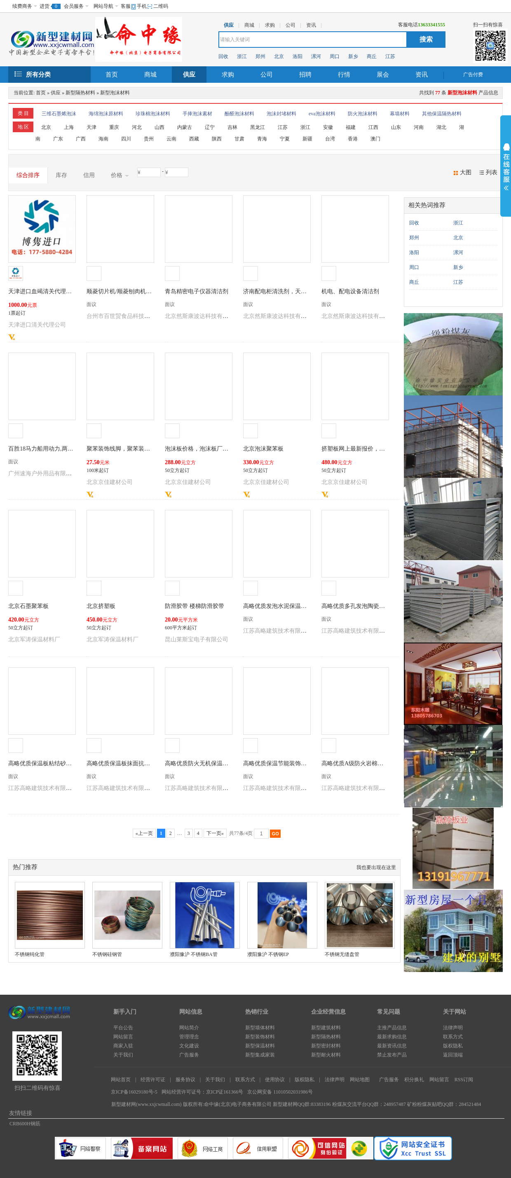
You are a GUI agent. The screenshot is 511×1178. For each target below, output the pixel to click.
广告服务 (189, 1055)
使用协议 (275, 1079)
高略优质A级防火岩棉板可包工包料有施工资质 (381, 763)
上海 (69, 127)
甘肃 (239, 139)
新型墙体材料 (260, 1028)
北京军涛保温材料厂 (34, 639)
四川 (126, 139)
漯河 (316, 56)
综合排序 (28, 175)
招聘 (305, 74)
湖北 (441, 127)
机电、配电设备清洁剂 (350, 291)
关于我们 (123, 1055)
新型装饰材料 (260, 1037)
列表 (491, 172)
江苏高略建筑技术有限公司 (277, 631)
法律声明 (453, 1028)
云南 (171, 139)
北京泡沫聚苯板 (263, 449)
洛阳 (297, 56)
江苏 (390, 56)
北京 (279, 56)
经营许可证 (153, 1079)
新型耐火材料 (326, 1055)
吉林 (232, 127)
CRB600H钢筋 (24, 1124)
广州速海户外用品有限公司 (42, 473)
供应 (189, 74)
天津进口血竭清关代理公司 (42, 291)
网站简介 (189, 1028)
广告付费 (473, 74)
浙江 (242, 56)
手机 (142, 6)
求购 (228, 74)
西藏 (194, 139)
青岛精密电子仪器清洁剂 (196, 291)
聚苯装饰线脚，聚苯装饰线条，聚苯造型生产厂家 (150, 449)
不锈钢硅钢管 (107, 954)
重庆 (114, 127)
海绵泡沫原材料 (106, 114)
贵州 (149, 139)
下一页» (215, 833)
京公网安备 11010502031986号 (280, 1092)
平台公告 (123, 1028)
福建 (351, 127)
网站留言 (123, 1037)
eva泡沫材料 (322, 114)
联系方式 (453, 1037)
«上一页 (144, 833)
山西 (159, 127)
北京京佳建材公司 (110, 482)
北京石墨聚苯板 (28, 606)
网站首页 (121, 1079)
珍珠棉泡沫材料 (153, 114)
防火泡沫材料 (362, 114)
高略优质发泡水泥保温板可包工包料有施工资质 (303, 606)
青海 (262, 139)
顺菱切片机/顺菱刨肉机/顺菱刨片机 (131, 291)
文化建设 (189, 1046)
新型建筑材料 (326, 1028)
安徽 (328, 127)
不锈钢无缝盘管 (342, 954)
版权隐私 (453, 1046)
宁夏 (285, 139)
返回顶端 (453, 1055)
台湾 (330, 139)
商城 (150, 74)
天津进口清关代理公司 (37, 325)
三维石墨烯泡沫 (59, 114)
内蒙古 (184, 127)
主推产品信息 (392, 1028)
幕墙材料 (400, 114)
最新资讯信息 (392, 1046)
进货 (44, 6)
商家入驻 (123, 1046)
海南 (103, 139)
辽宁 (210, 127)
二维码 (160, 6)
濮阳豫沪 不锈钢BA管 (194, 954)
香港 (353, 139)
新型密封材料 (326, 1046)
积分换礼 (414, 1079)
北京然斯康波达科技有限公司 (202, 316)
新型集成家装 (260, 1055)
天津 (91, 127)
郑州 (260, 56)
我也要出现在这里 (376, 867)
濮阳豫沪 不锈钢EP (268, 954)
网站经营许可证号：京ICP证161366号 (203, 1092)
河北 (137, 127)
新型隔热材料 (80, 93)
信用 (89, 175)
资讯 (421, 74)
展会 (383, 74)
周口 (335, 56)
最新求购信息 (392, 1037)
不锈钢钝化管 (30, 954)
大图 (465, 172)
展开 (505, 167)
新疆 (307, 139)
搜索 (426, 39)
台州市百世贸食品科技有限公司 (127, 316)
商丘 (372, 56)
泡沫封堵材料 (281, 114)
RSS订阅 (464, 1079)
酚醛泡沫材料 (239, 114)
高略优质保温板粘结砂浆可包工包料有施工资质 (68, 763)
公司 (266, 74)
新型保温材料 (260, 1046)
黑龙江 (257, 127)
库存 (61, 175)
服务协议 (185, 1079)
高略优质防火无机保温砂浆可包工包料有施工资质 (228, 763)
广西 (81, 139)
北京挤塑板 (101, 606)
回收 (223, 56)
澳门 (375, 139)
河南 (419, 127)
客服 (126, 6)
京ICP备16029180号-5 (134, 1092)
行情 (344, 74)
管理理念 (189, 1037)
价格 (120, 175)
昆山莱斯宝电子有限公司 (196, 639)
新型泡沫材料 (115, 93)
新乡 (353, 56)
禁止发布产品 (392, 1055)
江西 (373, 127)
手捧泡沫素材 (197, 114)
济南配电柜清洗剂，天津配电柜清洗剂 (292, 291)
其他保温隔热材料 (442, 114)
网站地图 (360, 1079)
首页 (111, 74)
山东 (396, 127)
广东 (58, 139)
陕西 (217, 139)
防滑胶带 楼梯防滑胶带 (194, 606)
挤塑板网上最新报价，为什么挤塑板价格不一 (379, 449)
